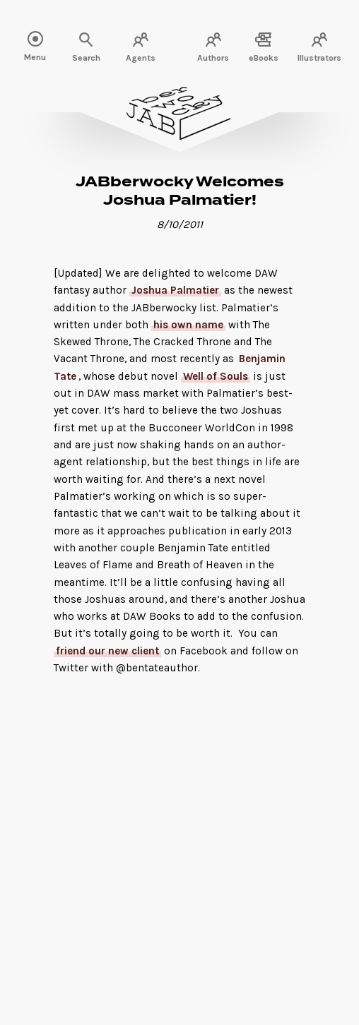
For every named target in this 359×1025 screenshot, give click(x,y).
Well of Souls (215, 376)
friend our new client (107, 651)
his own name (188, 324)
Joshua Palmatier (175, 290)
